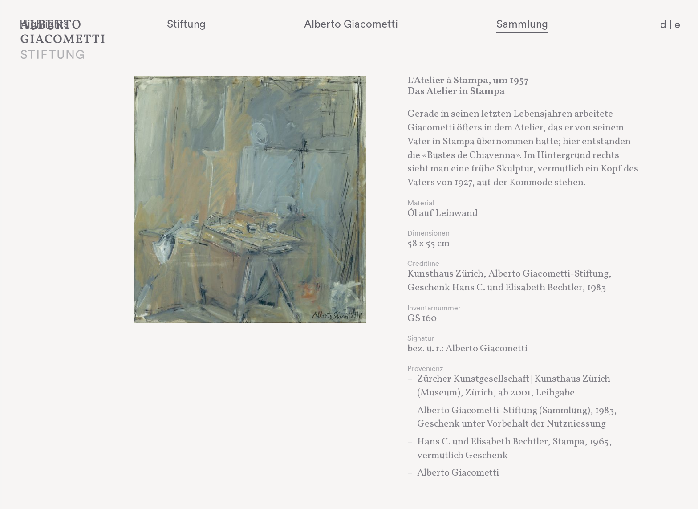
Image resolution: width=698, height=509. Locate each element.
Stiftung (270, 23)
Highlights (158, 23)
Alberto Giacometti (404, 23)
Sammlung (545, 23)
